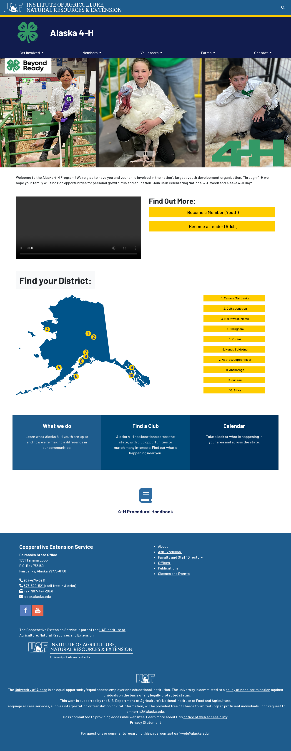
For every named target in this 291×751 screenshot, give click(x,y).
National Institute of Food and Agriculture (196, 700)
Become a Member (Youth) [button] (212, 212)
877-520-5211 (34, 585)
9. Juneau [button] (234, 380)
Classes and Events (174, 573)
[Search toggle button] (283, 7)
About (163, 546)
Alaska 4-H (72, 32)
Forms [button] (206, 52)
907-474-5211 (34, 580)
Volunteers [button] (149, 52)
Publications (168, 568)
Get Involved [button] (30, 52)
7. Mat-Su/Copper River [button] (234, 359)
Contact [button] (261, 52)
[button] (10, 112)
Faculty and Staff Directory (180, 557)
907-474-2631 (42, 591)
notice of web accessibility (205, 717)
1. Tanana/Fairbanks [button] (234, 298)
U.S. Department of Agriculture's (134, 700)
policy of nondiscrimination (248, 689)
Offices (164, 562)
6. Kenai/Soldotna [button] (234, 349)
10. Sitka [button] (234, 390)
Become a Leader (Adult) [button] (212, 226)
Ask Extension (170, 552)
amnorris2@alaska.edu (145, 711)
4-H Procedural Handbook (145, 511)
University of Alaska (31, 689)
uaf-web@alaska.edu (191, 733)
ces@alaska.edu (37, 596)
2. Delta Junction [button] (234, 308)
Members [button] (90, 52)
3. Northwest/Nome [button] (234, 319)
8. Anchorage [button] (234, 370)
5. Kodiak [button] (234, 339)
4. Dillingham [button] (234, 329)
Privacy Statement (145, 722)
